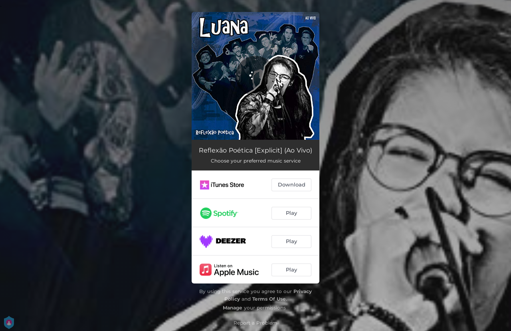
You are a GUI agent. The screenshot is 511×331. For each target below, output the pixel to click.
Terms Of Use (269, 299)
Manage (232, 308)
